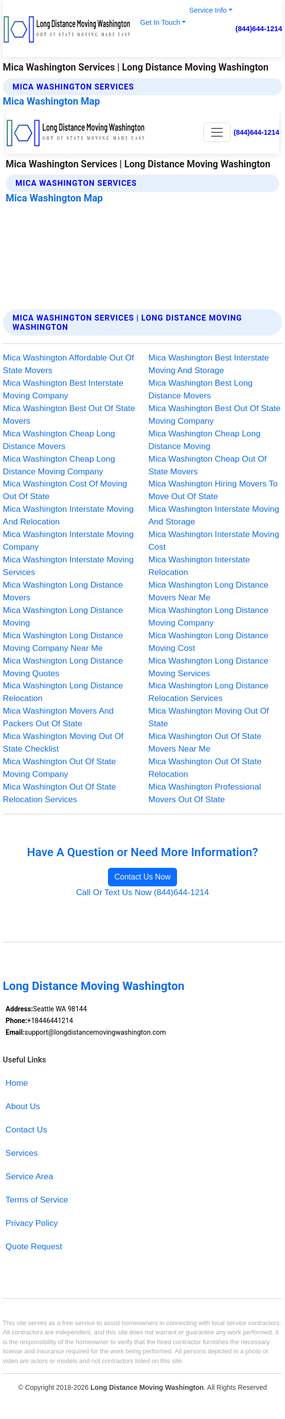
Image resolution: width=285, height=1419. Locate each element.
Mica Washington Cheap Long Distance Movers (59, 440)
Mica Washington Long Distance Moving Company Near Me (63, 641)
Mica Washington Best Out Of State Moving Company (214, 414)
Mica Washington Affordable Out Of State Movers (68, 364)
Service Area (29, 1176)
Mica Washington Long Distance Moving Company (208, 616)
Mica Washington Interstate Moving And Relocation (68, 515)
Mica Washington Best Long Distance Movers (200, 389)
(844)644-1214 (258, 29)
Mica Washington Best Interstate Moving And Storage (208, 364)
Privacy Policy (31, 1223)
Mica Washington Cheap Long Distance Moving (204, 440)
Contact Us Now (142, 877)
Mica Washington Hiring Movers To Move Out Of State (213, 490)
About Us (22, 1106)
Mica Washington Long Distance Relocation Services (208, 692)
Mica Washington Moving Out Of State (208, 717)
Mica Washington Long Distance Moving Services (208, 667)
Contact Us (26, 1129)
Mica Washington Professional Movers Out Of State (204, 793)
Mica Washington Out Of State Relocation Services (59, 793)
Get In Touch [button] (160, 22)
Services (21, 1153)
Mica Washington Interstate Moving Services (68, 566)
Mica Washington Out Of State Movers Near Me (205, 742)
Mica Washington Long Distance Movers (63, 591)
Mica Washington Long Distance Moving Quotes (63, 667)
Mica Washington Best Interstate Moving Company (63, 389)
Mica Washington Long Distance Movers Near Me (208, 591)
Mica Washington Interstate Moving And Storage (213, 515)
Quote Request (33, 1246)
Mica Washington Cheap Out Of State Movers (207, 465)
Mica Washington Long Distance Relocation (63, 692)
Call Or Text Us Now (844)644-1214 (142, 892)
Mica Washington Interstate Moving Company (68, 540)
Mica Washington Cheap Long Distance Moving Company (59, 465)
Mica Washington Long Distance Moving (63, 616)
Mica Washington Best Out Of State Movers (69, 414)
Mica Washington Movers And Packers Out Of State (58, 717)
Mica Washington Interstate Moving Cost (213, 540)
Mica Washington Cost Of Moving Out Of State (65, 490)
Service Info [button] (208, 10)
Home (16, 1083)
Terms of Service (36, 1199)
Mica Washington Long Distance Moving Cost (208, 641)
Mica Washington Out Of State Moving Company (59, 767)
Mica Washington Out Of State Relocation (205, 767)
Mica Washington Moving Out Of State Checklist (63, 742)
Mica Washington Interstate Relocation (199, 566)
